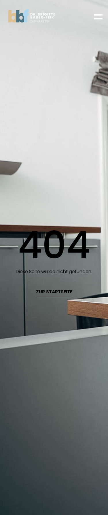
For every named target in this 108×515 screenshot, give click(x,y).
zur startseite (54, 292)
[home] (36, 15)
